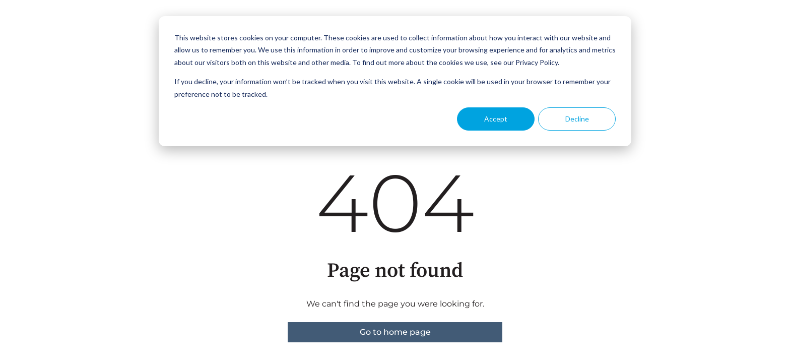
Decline (577, 118)
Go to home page (395, 332)
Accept (495, 118)
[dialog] (395, 81)
